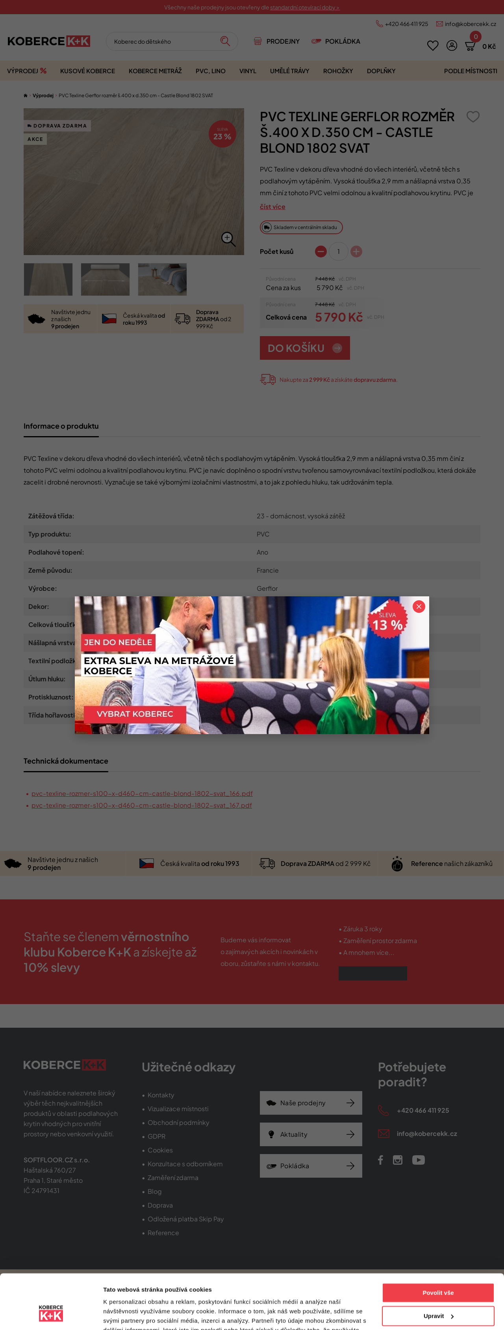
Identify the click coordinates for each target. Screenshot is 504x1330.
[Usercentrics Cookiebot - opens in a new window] (51, 1315)
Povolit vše (438, 1246)
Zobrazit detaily (125, 1314)
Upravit (439, 1268)
